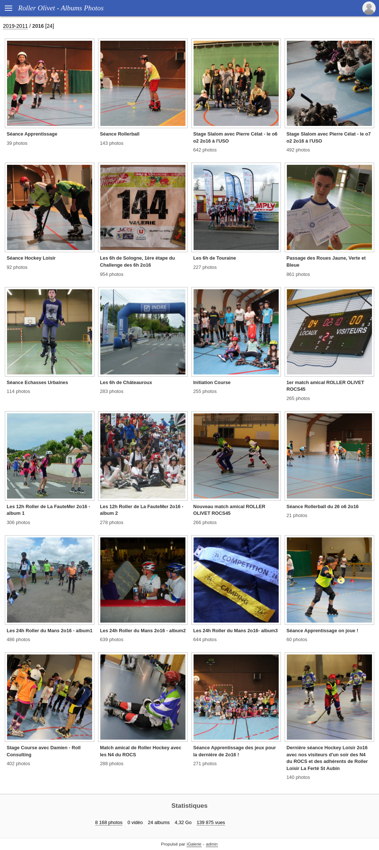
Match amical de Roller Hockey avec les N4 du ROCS (140, 751)
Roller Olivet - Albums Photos (61, 8)
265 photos (298, 398)
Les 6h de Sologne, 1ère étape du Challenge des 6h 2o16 (137, 261)
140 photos (298, 777)
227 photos (205, 267)
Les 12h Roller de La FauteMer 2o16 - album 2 (141, 510)
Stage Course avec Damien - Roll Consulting (44, 751)
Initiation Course (212, 382)
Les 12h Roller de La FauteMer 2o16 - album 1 (48, 510)
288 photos (111, 763)
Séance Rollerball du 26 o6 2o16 (322, 506)
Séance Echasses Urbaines (37, 382)
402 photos (18, 763)
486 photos (18, 639)
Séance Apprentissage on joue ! (322, 630)
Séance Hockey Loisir (31, 258)
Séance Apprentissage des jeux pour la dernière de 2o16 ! (234, 751)
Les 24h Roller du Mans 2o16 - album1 (50, 630)
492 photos (298, 150)
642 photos (205, 150)
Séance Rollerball (120, 134)
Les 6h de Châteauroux (126, 382)
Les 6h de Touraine (214, 258)
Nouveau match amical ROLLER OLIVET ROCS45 (229, 510)
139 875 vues (211, 822)
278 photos (111, 522)
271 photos (205, 763)
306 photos (18, 522)
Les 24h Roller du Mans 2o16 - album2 (143, 630)
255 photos (205, 391)
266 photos (205, 522)
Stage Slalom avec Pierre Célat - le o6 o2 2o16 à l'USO (235, 137)
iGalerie (194, 844)
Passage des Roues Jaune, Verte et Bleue (326, 261)
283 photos (111, 391)
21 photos (296, 515)
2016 (38, 26)
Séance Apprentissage (32, 134)
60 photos (296, 639)
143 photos (111, 143)
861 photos (298, 274)
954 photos (111, 274)
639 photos (111, 639)
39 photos (17, 143)
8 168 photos (109, 822)
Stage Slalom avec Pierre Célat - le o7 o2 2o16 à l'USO (328, 137)
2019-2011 (15, 26)
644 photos (205, 639)
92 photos (17, 267)
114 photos (18, 391)
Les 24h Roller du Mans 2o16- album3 (235, 630)
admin (212, 844)
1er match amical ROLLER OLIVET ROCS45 (325, 386)
